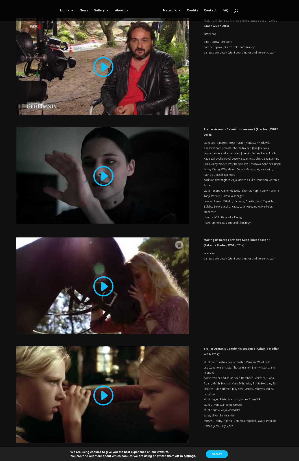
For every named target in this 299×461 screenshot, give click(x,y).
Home (64, 11)
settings (189, 456)
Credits (192, 11)
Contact (210, 11)
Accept (217, 454)
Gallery (99, 11)
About (120, 11)
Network (170, 11)
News (84, 11)
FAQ (226, 11)
